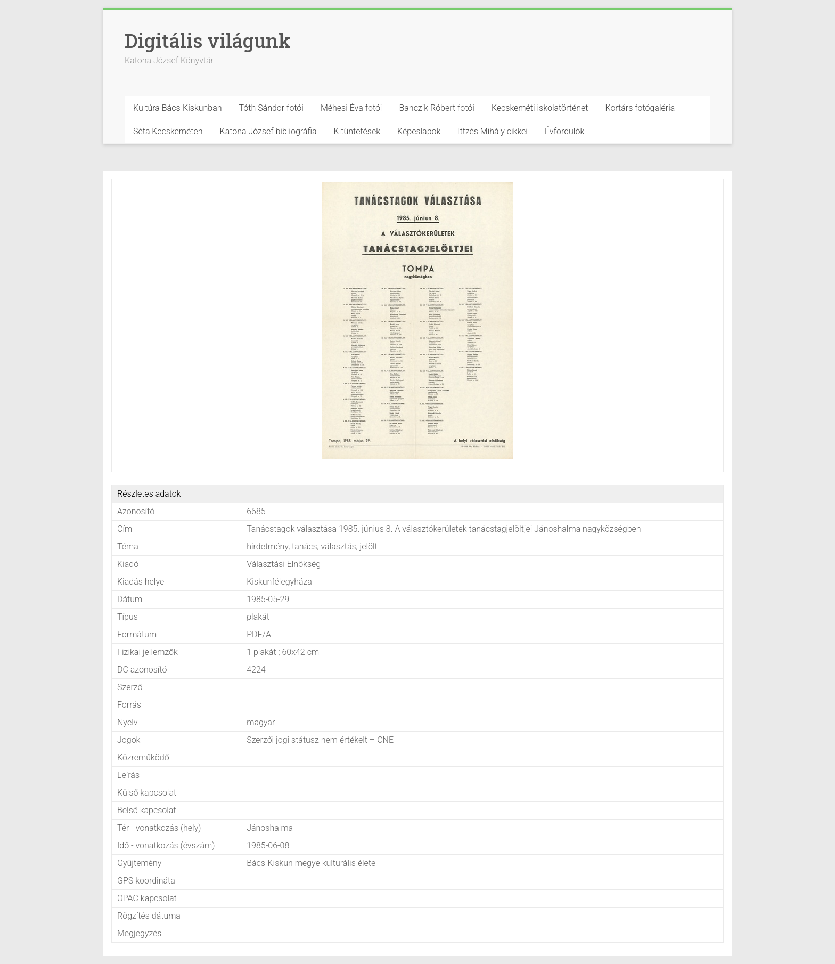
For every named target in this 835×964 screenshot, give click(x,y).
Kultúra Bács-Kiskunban (177, 108)
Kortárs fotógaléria (640, 108)
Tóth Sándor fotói (271, 108)
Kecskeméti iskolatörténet (540, 108)
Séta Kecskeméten (168, 131)
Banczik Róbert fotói (436, 108)
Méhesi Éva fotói (351, 108)
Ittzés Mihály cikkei (492, 131)
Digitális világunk (208, 40)
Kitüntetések (357, 131)
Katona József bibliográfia (268, 131)
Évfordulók (564, 131)
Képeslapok (418, 131)
